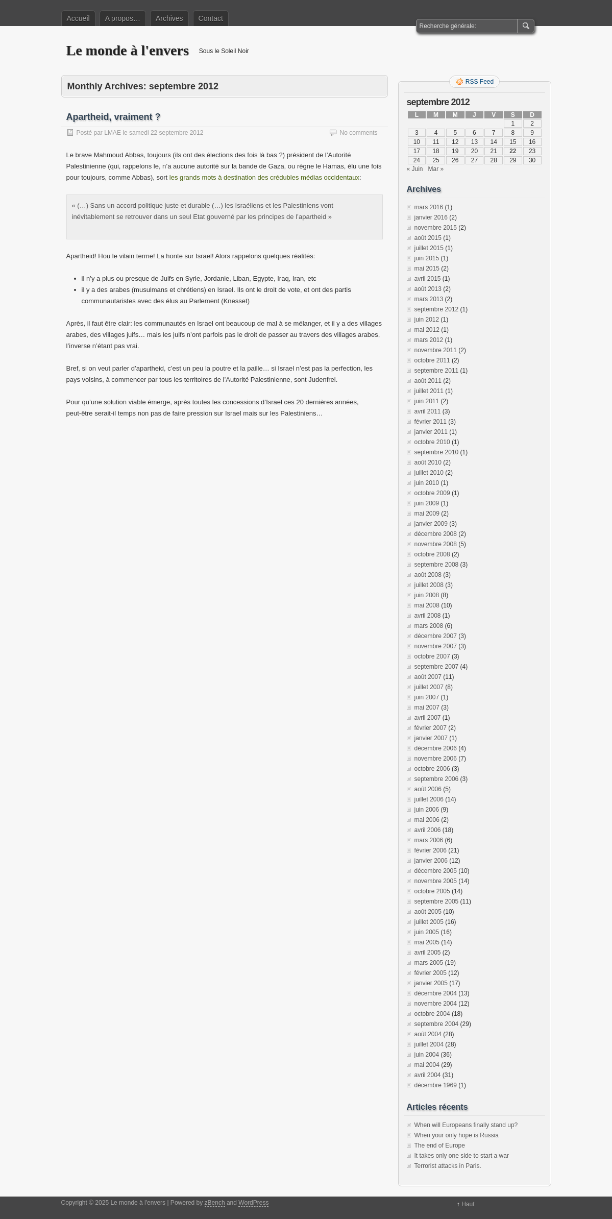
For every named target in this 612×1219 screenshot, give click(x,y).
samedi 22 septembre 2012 (166, 132)
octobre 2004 (432, 1013)
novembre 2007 (435, 646)
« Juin (415, 169)
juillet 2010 (429, 472)
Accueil (78, 18)
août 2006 (428, 789)
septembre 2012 (436, 309)
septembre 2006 (436, 779)
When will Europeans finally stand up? (466, 1125)
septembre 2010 (436, 452)
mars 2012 (429, 340)
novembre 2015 (435, 227)
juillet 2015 (429, 248)
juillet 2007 (429, 687)
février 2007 (430, 728)
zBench (215, 1202)
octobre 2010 (432, 442)
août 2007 (428, 676)
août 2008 (428, 574)
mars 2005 (429, 962)
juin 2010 (426, 482)
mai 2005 (426, 942)
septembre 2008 (436, 564)
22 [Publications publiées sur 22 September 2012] (512, 151)
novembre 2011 (435, 350)
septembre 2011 (436, 370)
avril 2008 (427, 615)
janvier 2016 (431, 217)
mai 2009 (426, 513)
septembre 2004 (436, 1024)
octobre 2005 (432, 891)
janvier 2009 (431, 523)
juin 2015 (426, 258)
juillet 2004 (429, 1044)
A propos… (122, 18)
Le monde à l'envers (127, 50)
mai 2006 (426, 819)
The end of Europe (439, 1145)
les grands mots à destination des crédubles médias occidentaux (264, 177)
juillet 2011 (429, 391)
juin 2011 (426, 401)
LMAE (112, 132)
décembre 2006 (435, 748)
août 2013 (428, 288)
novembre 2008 (435, 544)
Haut (467, 1204)
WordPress (253, 1202)
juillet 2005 (429, 921)
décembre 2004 (435, 993)
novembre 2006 (435, 758)
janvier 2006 (431, 860)
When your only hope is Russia (456, 1135)
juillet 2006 (429, 799)
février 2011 (430, 421)
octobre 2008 (432, 554)
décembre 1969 (435, 1085)
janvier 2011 (431, 431)
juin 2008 (426, 595)
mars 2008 (429, 625)
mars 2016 (429, 207)
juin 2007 (426, 697)
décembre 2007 (435, 636)
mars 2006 (429, 840)
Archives (169, 18)
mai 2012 (426, 329)
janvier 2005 (431, 983)
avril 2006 (427, 830)
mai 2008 (426, 605)
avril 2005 (427, 952)
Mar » (436, 169)
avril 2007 (427, 717)
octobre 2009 (432, 493)
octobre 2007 (432, 656)
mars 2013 (429, 299)
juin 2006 (426, 809)
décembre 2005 (435, 870)
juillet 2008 (429, 585)
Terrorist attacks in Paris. (447, 1165)
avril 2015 (427, 278)
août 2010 (428, 462)
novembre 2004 (435, 1003)
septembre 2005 (436, 901)
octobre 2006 (432, 768)
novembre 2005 (435, 881)
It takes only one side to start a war (461, 1155)
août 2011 (428, 380)
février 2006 (430, 850)
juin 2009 (426, 503)
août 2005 (428, 911)
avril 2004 (427, 1075)
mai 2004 (426, 1064)
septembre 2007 (436, 666)
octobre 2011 (432, 360)
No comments (358, 132)
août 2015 (428, 237)
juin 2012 (426, 319)
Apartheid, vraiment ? (113, 117)
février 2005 (430, 973)
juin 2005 (426, 932)
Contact (211, 18)
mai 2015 (426, 268)
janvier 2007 (431, 738)
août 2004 (428, 1034)
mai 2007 (426, 707)
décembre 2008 (435, 534)
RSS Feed (480, 81)
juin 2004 (426, 1054)
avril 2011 (427, 411)
